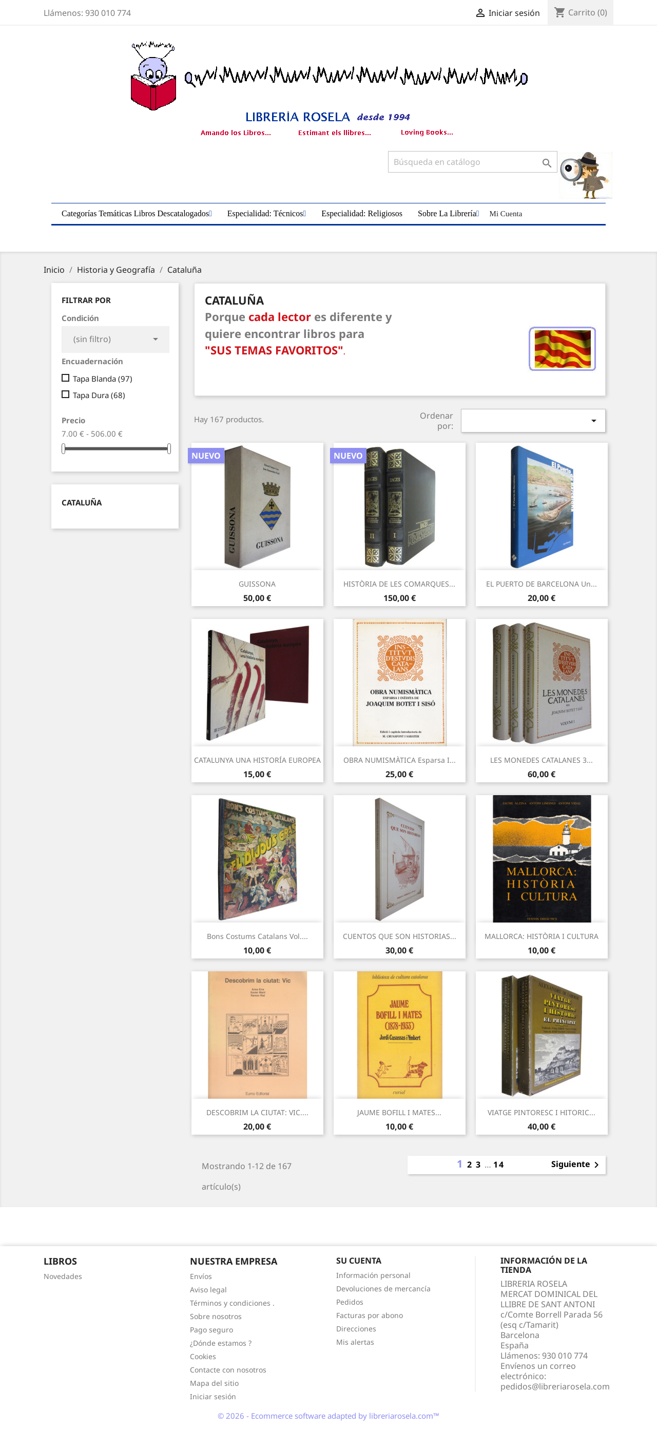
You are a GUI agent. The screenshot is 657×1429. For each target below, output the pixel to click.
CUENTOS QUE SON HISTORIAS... (399, 936)
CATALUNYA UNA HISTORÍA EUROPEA (257, 760)
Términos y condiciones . (232, 1303)
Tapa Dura (99, 395)
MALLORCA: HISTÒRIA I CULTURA (541, 936)
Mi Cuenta (506, 214)
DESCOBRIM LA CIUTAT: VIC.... (257, 1112)
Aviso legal (208, 1289)
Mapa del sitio (214, 1383)
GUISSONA (257, 584)
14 (499, 1164)
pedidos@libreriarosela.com (555, 1386)
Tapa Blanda (102, 378)
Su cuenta (358, 1260)
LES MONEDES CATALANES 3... (541, 760)
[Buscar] (472, 162)
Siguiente (577, 1165)
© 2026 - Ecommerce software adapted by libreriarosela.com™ (328, 1416)
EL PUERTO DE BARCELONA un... (541, 584)
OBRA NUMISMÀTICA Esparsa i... (399, 760)
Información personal (373, 1275)
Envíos (201, 1276)
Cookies (203, 1356)
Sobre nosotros (216, 1316)
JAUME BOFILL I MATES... (399, 1112)
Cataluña (82, 502)
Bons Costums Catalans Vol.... (257, 936)
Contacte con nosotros (228, 1370)
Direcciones (356, 1328)
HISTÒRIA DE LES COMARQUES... (399, 584)
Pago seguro (211, 1329)
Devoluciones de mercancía (383, 1288)
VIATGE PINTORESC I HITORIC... (541, 1112)
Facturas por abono (369, 1315)
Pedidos (349, 1302)
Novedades (63, 1276)
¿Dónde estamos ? (221, 1343)
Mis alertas (355, 1342)
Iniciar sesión (213, 1396)
